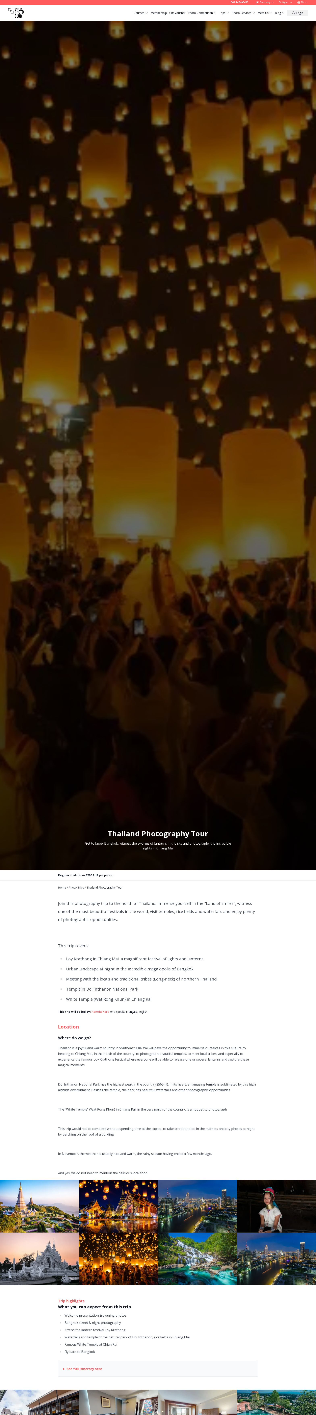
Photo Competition (202, 13)
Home (62, 887)
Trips (224, 13)
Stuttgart (285, 2)
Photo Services (243, 13)
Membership (159, 13)
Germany (265, 2)
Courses (141, 13)
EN (302, 2)
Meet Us (265, 13)
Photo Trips (76, 887)
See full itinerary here (84, 1369)
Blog (280, 13)
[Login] (297, 13)
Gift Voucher (177, 13)
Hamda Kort (100, 1012)
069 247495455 (239, 2)
